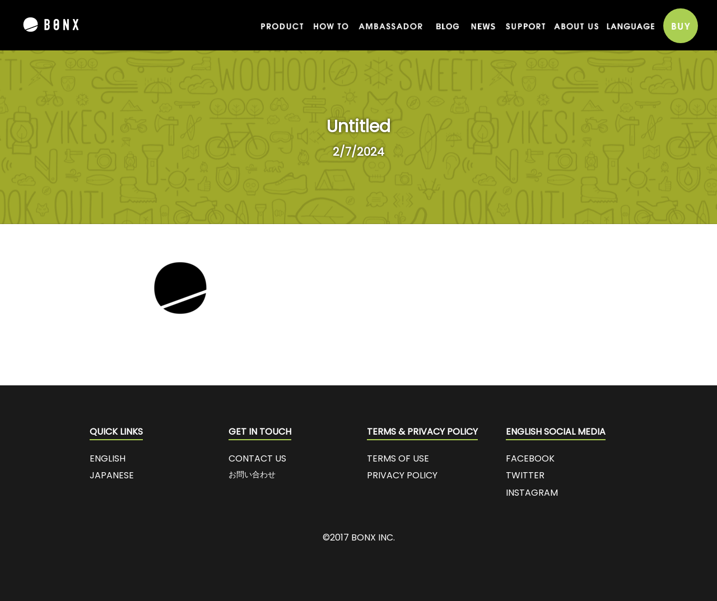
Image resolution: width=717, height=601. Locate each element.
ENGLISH (107, 458)
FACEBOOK (530, 458)
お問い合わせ (252, 474)
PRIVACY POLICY (402, 475)
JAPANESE (112, 475)
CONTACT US (257, 458)
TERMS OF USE (398, 458)
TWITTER (525, 475)
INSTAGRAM (532, 492)
